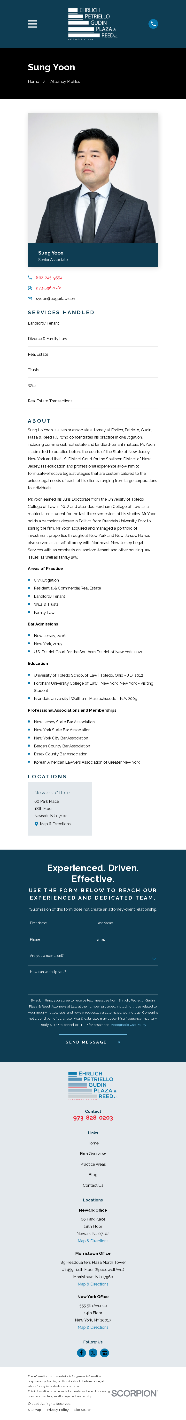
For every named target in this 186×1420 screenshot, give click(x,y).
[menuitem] (34, 1410)
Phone (35, 939)
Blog (93, 1174)
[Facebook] (81, 1352)
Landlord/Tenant (43, 323)
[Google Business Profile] (104, 1352)
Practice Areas (93, 1164)
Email (100, 939)
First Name (38, 923)
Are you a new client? (47, 956)
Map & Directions (55, 823)
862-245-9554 (49, 277)
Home (93, 1143)
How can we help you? (48, 972)
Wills (32, 385)
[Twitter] (93, 1352)
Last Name (104, 923)
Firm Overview (93, 1153)
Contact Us (93, 1185)
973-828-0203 (93, 1117)
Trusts (33, 369)
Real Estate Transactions (50, 400)
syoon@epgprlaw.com (56, 298)
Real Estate (38, 354)
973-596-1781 (49, 287)
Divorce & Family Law (47, 338)
